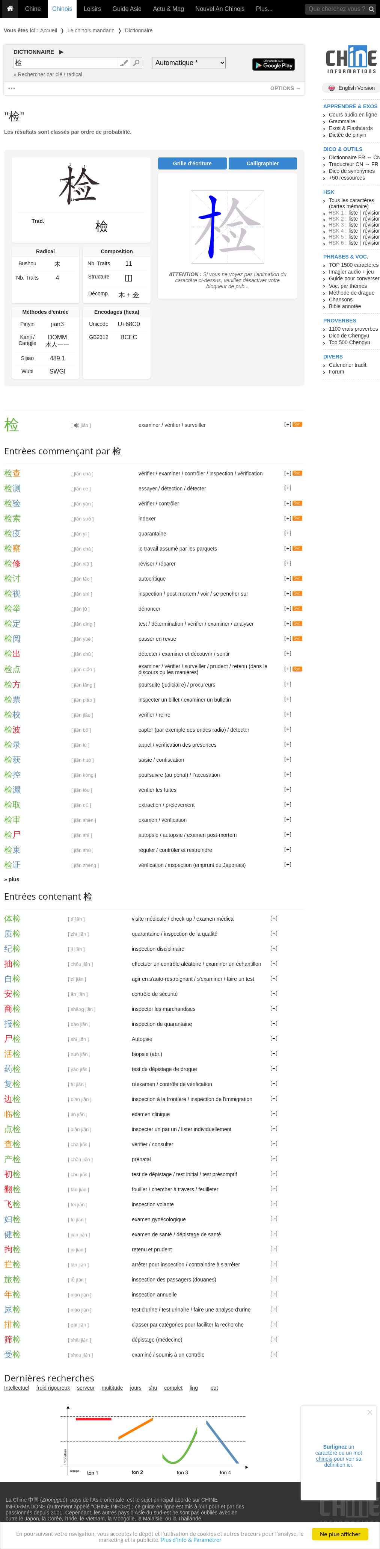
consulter (162, 1144)
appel (145, 745)
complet (173, 1388)
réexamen (143, 1084)
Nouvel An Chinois (220, 9)
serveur (86, 1388)
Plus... (264, 9)
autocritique (152, 579)
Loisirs (92, 9)
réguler (147, 850)
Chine (33, 9)
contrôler (195, 473)
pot (214, 1388)
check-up (181, 919)
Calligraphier (263, 163)
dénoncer (149, 609)
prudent (219, 666)
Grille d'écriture (192, 163)
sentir (223, 654)
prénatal (141, 1159)
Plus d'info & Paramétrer (196, 1541)
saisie (145, 760)
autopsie (148, 835)
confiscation (170, 760)
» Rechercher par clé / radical (48, 74)
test (143, 624)
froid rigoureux (53, 1388)
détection (172, 489)
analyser (244, 624)
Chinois (62, 9)
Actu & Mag (168, 9)
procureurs (203, 685)
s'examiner (209, 979)
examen (148, 820)
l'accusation (206, 775)
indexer (147, 519)
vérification (250, 473)
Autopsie (142, 1039)
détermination (167, 624)
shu (153, 1388)
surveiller (195, 425)
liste (353, 213)
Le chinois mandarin (91, 30)
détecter (196, 489)
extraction (150, 805)
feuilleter (208, 1189)
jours (136, 1388)
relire (164, 715)
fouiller (139, 1189)
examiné (142, 1355)
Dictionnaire (139, 30)
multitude (112, 1388)
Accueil (48, 30)
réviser (146, 564)
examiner (149, 425)
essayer (148, 489)
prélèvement (180, 805)
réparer (167, 564)
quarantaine (152, 534)
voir (205, 594)
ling (194, 1388)
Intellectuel (16, 1388)
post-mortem (181, 594)
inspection (221, 473)
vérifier (172, 425)
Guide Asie (127, 9)
